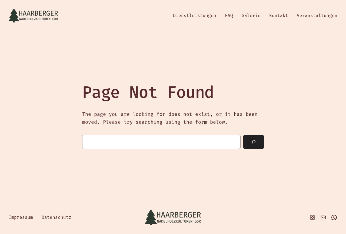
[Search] (253, 142)
